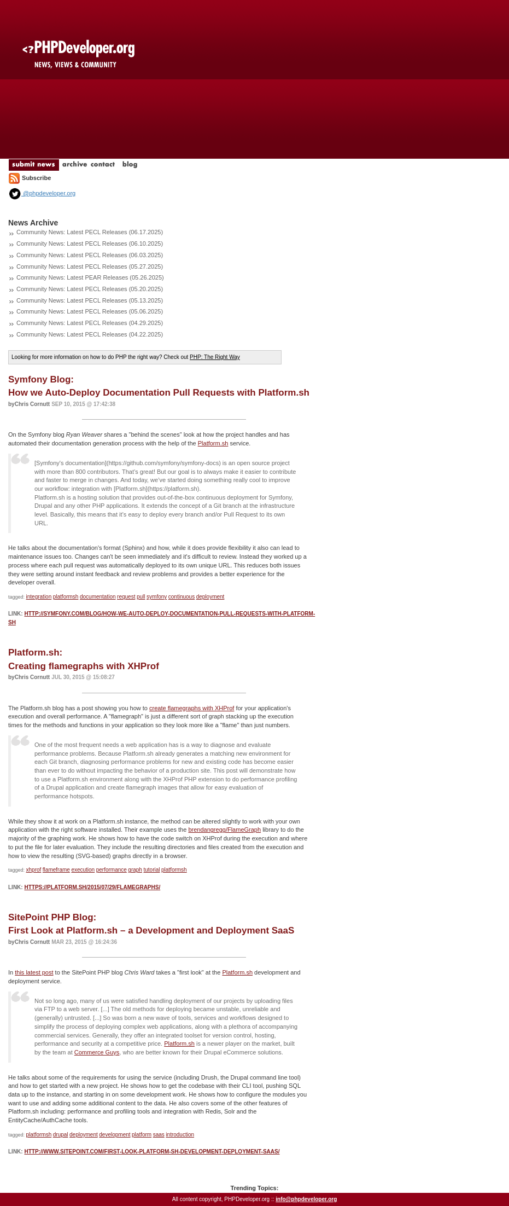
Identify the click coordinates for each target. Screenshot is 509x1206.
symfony (157, 597)
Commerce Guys (97, 1052)
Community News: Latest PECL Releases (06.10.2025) (89, 243)
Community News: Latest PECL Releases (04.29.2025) (89, 323)
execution (83, 870)
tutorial (151, 870)
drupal (60, 1135)
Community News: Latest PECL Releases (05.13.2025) (89, 300)
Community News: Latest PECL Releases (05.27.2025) (89, 266)
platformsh (66, 597)
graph (135, 870)
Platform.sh (213, 443)
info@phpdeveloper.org (306, 1199)
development (114, 1135)
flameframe (56, 870)
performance (111, 870)
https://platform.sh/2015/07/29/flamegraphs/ (92, 887)
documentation (98, 597)
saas (159, 1135)
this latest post (34, 972)
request (126, 597)
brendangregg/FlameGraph (224, 829)
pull (141, 597)
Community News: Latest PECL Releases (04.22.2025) (89, 334)
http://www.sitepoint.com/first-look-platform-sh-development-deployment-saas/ (151, 1152)
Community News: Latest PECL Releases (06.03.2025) (89, 255)
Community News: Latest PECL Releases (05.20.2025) (89, 289)
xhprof (34, 870)
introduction (180, 1135)
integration (39, 597)
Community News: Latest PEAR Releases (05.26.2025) (90, 277)
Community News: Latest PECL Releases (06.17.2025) (89, 232)
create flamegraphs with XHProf (191, 708)
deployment (210, 597)
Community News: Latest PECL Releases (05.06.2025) (89, 311)
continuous (181, 597)
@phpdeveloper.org (41, 193)
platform (141, 1135)
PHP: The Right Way (215, 357)
